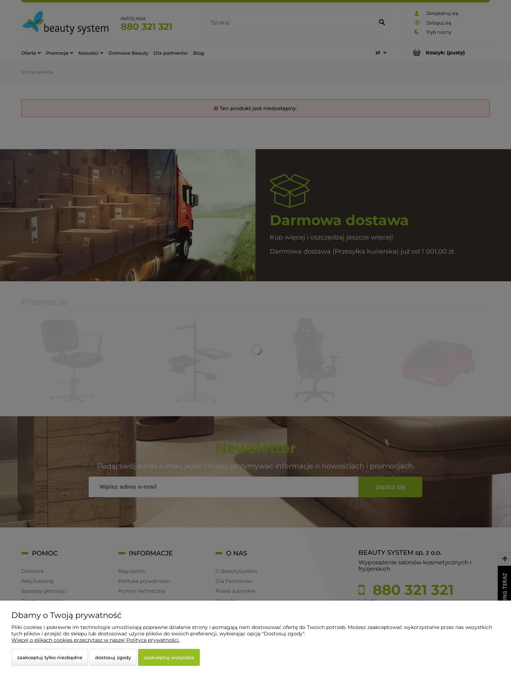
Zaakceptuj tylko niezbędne (49, 657)
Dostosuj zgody (113, 657)
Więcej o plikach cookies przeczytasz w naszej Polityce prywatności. (95, 640)
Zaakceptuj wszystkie (169, 657)
